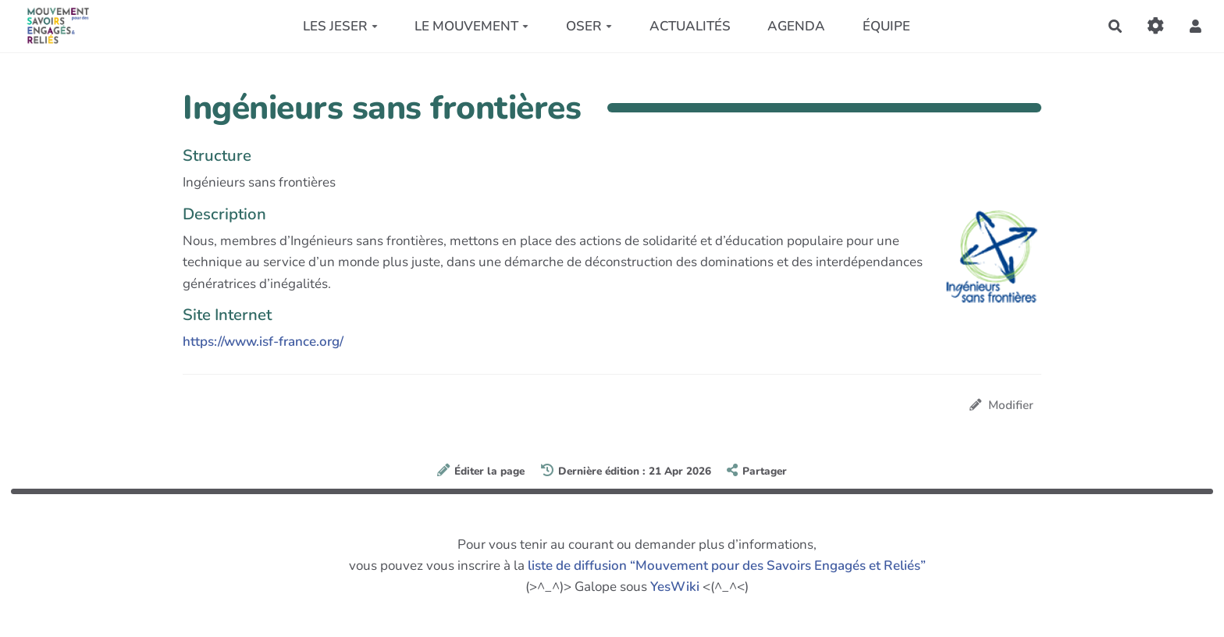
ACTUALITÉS (690, 26)
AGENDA (796, 26)
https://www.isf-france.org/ (263, 342)
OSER (589, 26)
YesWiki (674, 587)
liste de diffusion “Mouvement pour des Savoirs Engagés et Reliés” (727, 566)
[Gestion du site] (1155, 26)
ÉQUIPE (886, 26)
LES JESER (340, 26)
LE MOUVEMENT (471, 26)
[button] (1195, 26)
